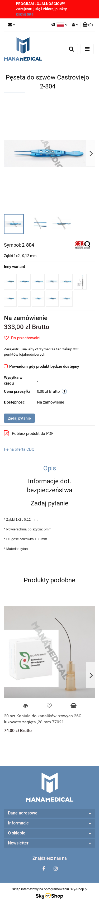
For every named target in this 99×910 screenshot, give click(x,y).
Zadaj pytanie (19, 418)
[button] (88, 25)
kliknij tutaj (25, 14)
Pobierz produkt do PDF (28, 433)
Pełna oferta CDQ (19, 449)
